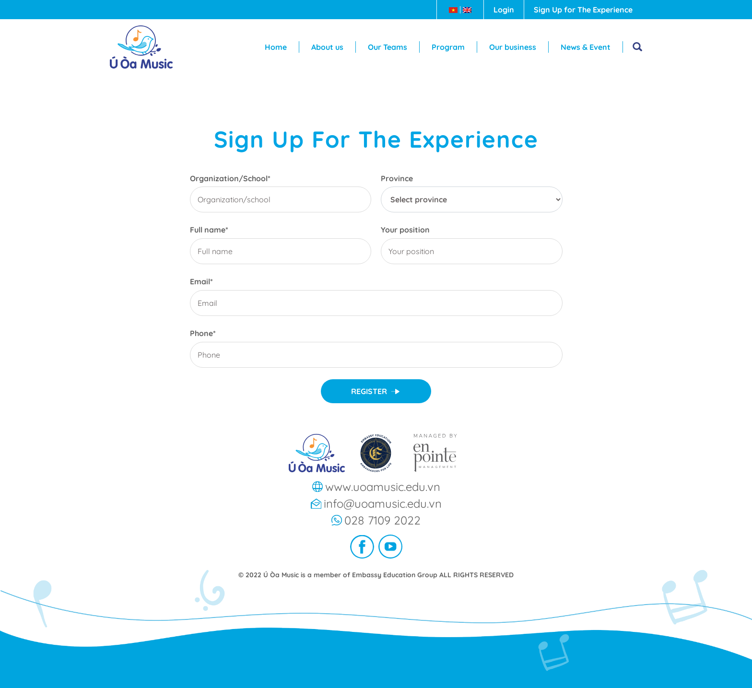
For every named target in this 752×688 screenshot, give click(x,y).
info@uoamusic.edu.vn (383, 503)
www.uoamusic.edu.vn (382, 486)
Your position (405, 229)
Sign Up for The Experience (583, 9)
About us (327, 47)
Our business (512, 47)
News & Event (586, 47)
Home (276, 47)
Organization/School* (230, 178)
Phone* (203, 333)
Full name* (209, 229)
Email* (201, 281)
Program (448, 47)
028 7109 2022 (382, 520)
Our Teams (387, 47)
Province (397, 178)
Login (504, 9)
